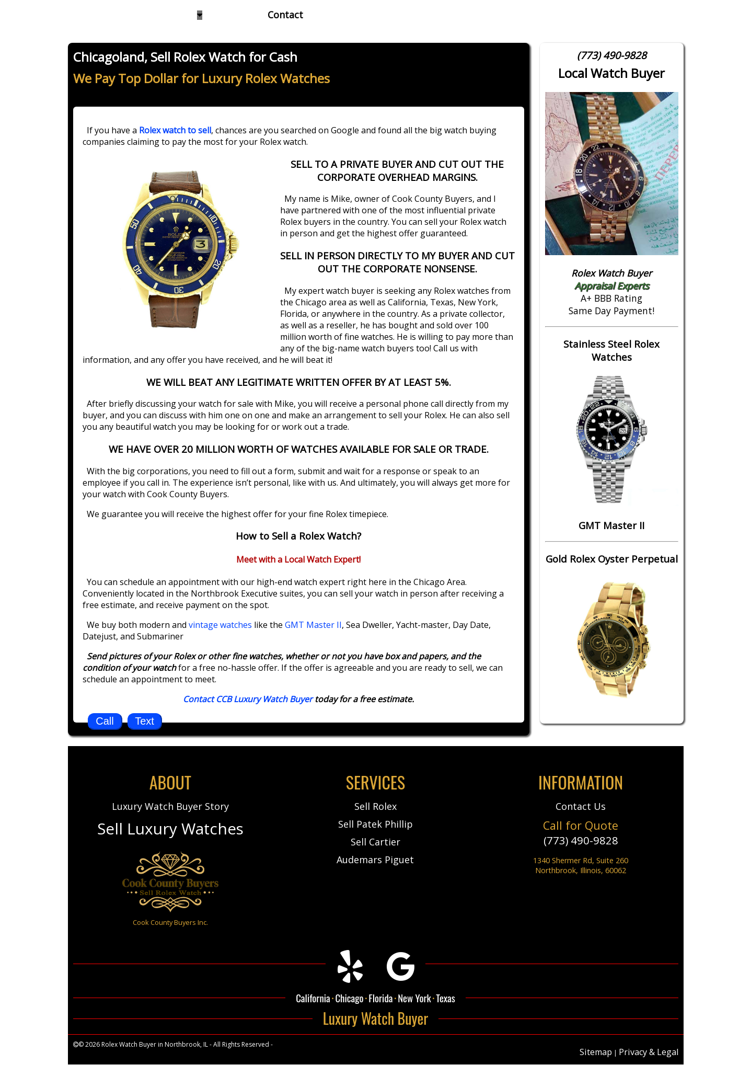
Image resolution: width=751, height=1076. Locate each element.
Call (104, 721)
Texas (445, 997)
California (313, 997)
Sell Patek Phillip (375, 824)
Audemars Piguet (375, 859)
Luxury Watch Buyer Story (170, 806)
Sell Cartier (375, 841)
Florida (380, 997)
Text (144, 721)
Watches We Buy (161, 14)
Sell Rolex (375, 806)
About (231, 14)
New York (414, 997)
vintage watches (220, 625)
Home (83, 14)
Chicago (349, 997)
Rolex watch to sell (175, 130)
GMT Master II (313, 625)
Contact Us (581, 806)
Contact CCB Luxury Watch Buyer (248, 699)
